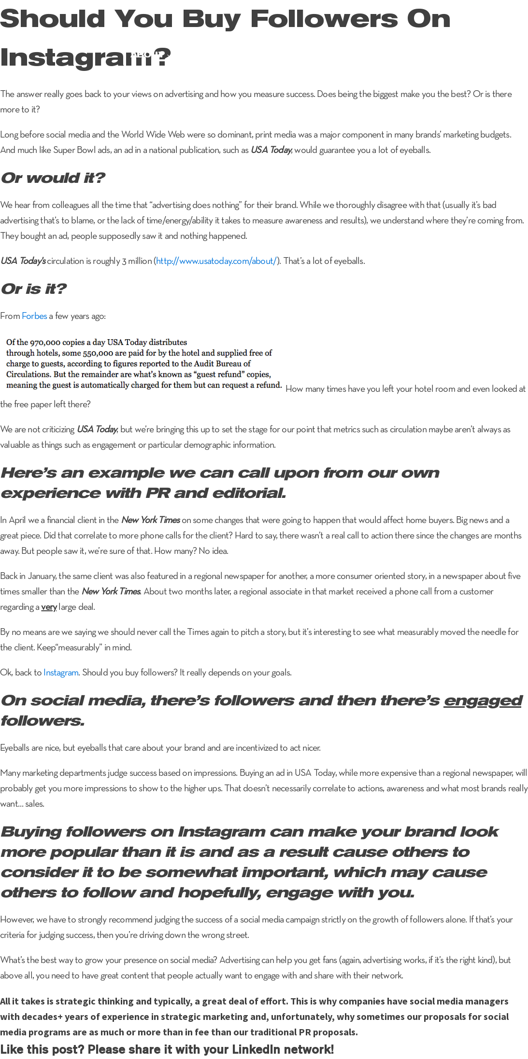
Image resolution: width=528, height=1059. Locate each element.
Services (204, 54)
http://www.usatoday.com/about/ (216, 261)
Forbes (34, 316)
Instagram (60, 673)
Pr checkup (411, 54)
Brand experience (286, 54)
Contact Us (483, 54)
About (147, 54)
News (357, 54)
